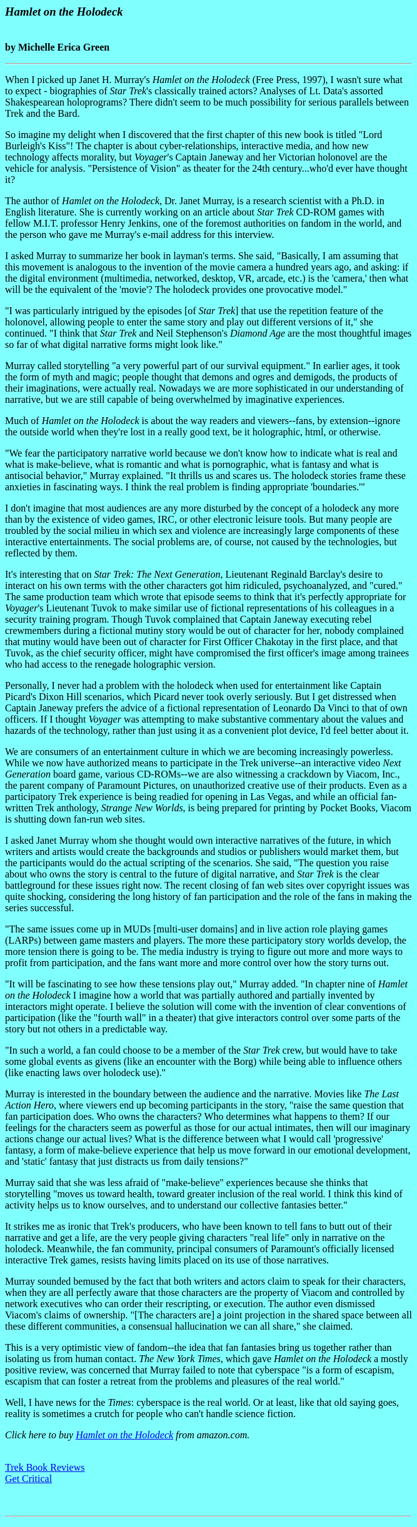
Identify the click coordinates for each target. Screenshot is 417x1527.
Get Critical (28, 1478)
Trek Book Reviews (44, 1467)
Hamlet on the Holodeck (124, 1435)
